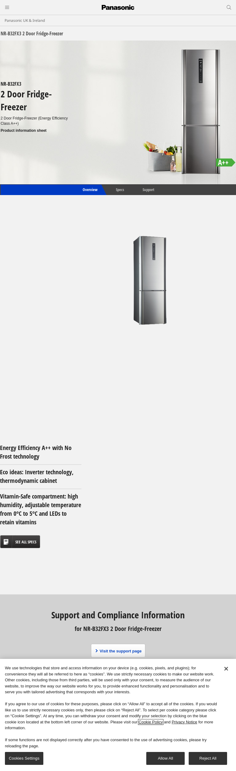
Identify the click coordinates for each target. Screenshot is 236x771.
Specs (120, 189)
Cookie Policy (151, 722)
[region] (118, 715)
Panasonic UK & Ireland (25, 20)
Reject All (208, 758)
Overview (89, 189)
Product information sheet (23, 130)
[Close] (226, 668)
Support (148, 189)
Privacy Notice (184, 722)
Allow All (165, 758)
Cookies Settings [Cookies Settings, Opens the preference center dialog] (24, 758)
